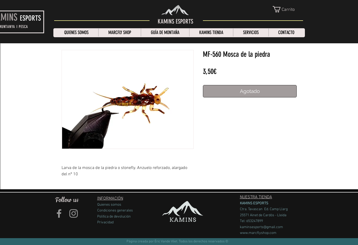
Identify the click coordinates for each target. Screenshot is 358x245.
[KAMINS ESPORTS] (175, 21)
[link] (288, 9)
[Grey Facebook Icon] (59, 213)
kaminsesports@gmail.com (261, 227)
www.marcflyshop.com (258, 233)
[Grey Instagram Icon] (73, 213)
